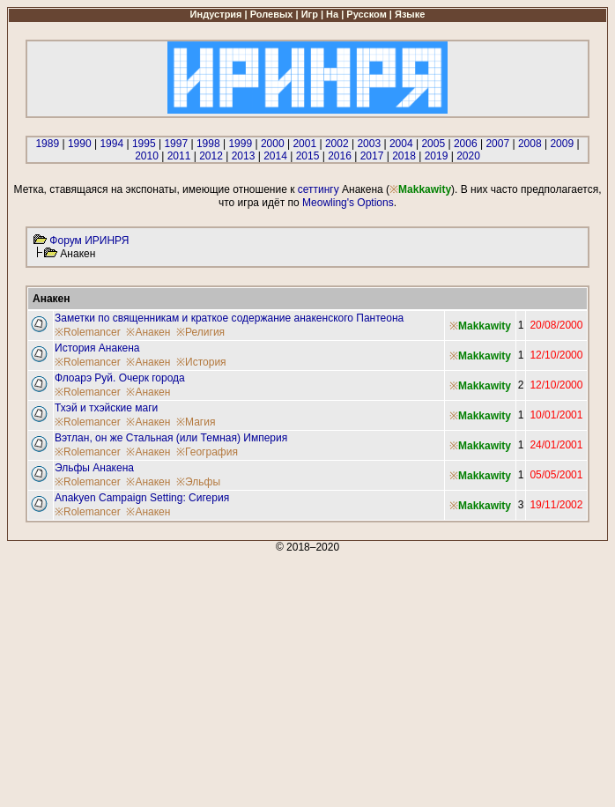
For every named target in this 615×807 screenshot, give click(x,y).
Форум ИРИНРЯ (89, 240)
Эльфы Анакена (94, 468)
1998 (208, 143)
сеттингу (318, 189)
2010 (147, 156)
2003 (369, 143)
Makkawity (424, 189)
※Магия (195, 422)
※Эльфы (198, 482)
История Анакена (97, 348)
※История (201, 362)
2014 (275, 156)
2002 (337, 143)
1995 (144, 143)
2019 (436, 156)
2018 (404, 156)
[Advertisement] (307, 676)
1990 (80, 143)
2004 (401, 143)
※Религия (200, 332)
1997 (176, 143)
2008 (530, 143)
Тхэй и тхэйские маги (106, 408)
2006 (466, 143)
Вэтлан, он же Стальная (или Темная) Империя (171, 438)
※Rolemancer (88, 332)
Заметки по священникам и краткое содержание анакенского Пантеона (229, 318)
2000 (273, 143)
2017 (372, 156)
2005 (433, 143)
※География (207, 452)
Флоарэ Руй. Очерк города (120, 378)
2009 (562, 143)
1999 (240, 143)
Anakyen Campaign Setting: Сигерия (142, 498)
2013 (244, 156)
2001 (304, 143)
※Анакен (148, 332)
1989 (47, 143)
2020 (468, 156)
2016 (340, 156)
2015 (308, 156)
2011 (179, 156)
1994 (111, 143)
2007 (497, 143)
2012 (211, 156)
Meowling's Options (348, 202)
